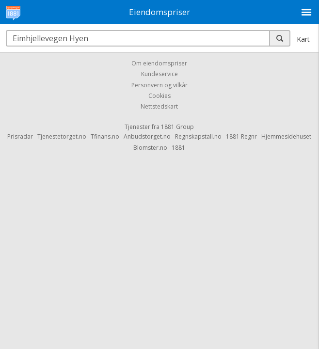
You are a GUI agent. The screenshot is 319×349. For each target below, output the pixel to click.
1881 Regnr (241, 136)
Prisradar (20, 136)
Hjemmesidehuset (286, 136)
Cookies (159, 96)
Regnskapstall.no (198, 136)
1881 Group (177, 127)
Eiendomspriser (159, 11)
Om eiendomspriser (159, 63)
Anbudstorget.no (147, 136)
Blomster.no (150, 147)
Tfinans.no (105, 136)
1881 (178, 147)
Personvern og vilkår (159, 85)
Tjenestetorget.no (61, 136)
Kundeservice (159, 74)
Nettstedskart (159, 107)
